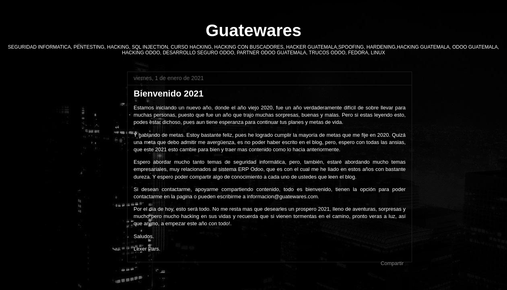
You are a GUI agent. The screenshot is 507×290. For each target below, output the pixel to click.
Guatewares (253, 30)
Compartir (392, 263)
